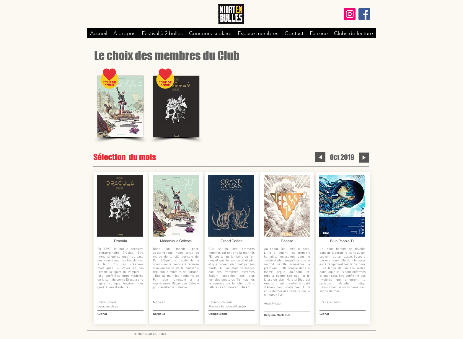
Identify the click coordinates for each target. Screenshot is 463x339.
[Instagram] (350, 14)
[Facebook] (364, 14)
